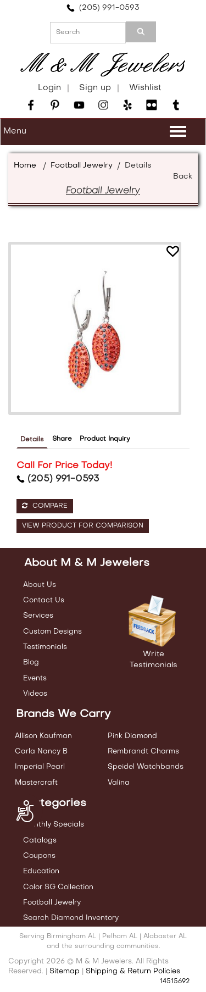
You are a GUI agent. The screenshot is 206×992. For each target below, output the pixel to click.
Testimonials (45, 647)
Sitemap (64, 971)
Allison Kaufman (43, 736)
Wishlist (145, 88)
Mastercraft (36, 782)
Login (49, 88)
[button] (172, 253)
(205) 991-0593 (103, 8)
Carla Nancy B (41, 751)
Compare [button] (45, 505)
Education (41, 871)
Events (35, 678)
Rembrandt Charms (143, 751)
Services (38, 615)
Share (62, 439)
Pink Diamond (132, 736)
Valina (119, 782)
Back (182, 176)
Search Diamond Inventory (71, 918)
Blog (31, 662)
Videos (35, 693)
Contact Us (43, 600)
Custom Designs (52, 631)
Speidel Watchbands (145, 767)
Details (32, 439)
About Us (39, 585)
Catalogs (40, 840)
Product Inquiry (105, 439)
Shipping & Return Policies (133, 971)
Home (25, 165)
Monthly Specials (53, 824)
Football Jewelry (82, 165)
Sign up (95, 88)
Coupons (39, 856)
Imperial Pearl (40, 767)
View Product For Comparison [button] (82, 526)
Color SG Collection (58, 887)
